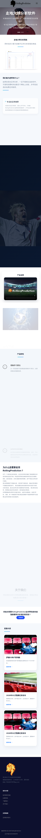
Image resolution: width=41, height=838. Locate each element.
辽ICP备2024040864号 (11, 834)
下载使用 (20, 617)
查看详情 (10, 666)
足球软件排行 (7, 817)
